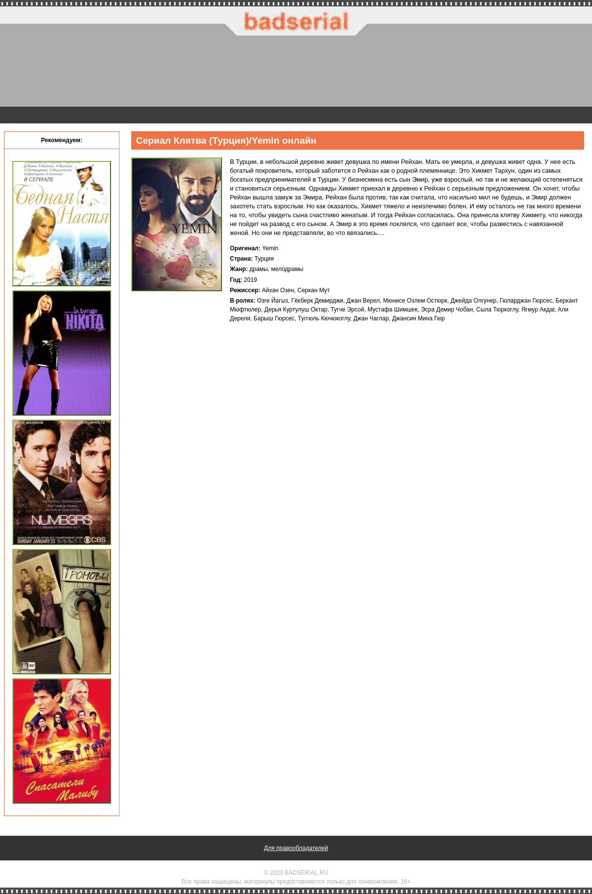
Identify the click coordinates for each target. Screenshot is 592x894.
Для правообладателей (296, 848)
